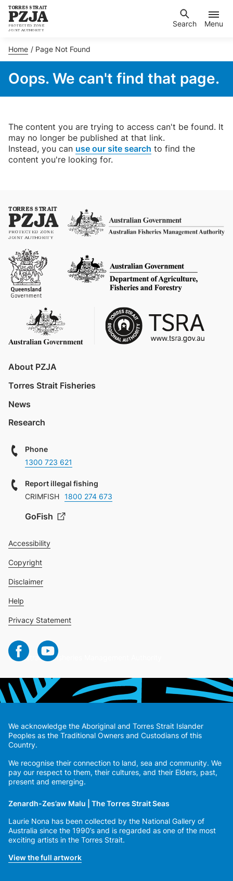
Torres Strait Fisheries (52, 385)
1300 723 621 (48, 462)
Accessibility (29, 543)
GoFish (40, 516)
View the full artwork (45, 857)
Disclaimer (25, 581)
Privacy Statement (39, 620)
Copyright (25, 562)
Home (18, 49)
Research (26, 422)
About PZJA (32, 367)
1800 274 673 (88, 496)
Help (16, 600)
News (19, 404)
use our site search (113, 148)
